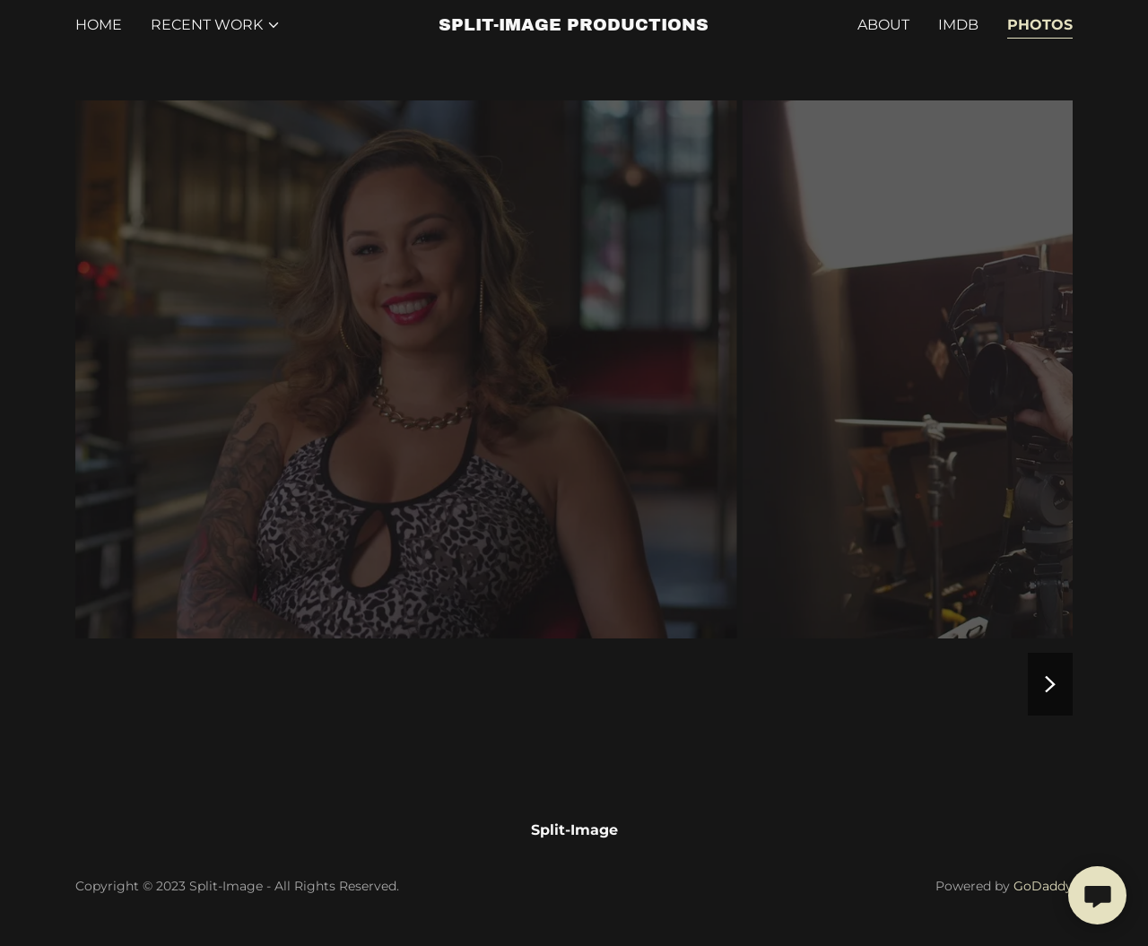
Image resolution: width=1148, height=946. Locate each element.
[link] (574, 25)
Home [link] (98, 24)
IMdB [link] (958, 24)
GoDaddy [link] (1043, 886)
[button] (216, 25)
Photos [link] (1040, 24)
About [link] (883, 24)
